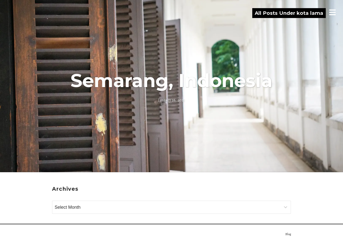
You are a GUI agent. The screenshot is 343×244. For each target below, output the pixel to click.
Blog (288, 234)
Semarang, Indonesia (171, 80)
